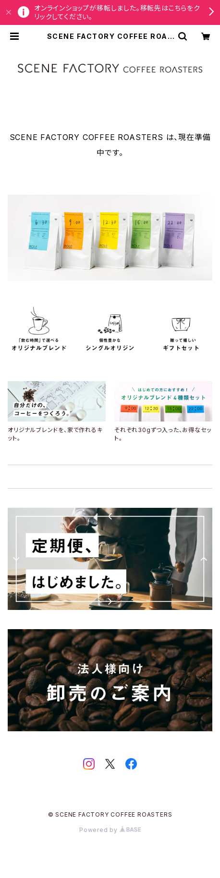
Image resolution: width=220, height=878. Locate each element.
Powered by (110, 829)
